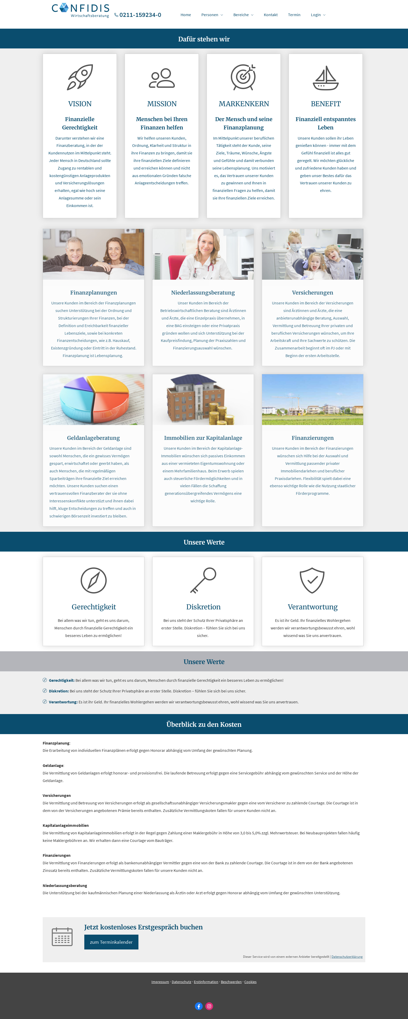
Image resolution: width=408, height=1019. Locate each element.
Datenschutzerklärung (347, 957)
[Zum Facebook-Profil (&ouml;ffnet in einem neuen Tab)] (199, 1006)
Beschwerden (231, 982)
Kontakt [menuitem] (271, 14)
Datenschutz (181, 982)
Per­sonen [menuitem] (209, 14)
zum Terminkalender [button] (112, 942)
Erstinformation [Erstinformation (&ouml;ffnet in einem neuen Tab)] (206, 982)
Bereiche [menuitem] (241, 14)
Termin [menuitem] (294, 14)
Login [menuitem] (316, 14)
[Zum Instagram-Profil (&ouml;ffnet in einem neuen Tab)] (209, 1006)
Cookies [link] (250, 982)
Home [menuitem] (186, 14)
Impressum (160, 982)
